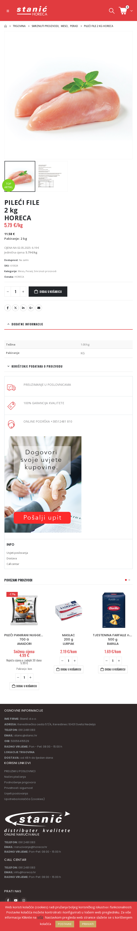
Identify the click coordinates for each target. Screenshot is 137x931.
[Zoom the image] (42, 439)
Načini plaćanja (15, 777)
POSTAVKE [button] (65, 924)
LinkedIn (23, 307)
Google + (31, 307)
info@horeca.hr (25, 872)
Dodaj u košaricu (51, 291)
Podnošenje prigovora (20, 782)
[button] (7, 11)
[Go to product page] (24, 610)
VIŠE (40, 917)
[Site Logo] (32, 11)
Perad (29, 271)
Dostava (12, 558)
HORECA (19, 276)
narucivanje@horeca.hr (30, 847)
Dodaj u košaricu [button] (26, 686)
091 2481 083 (26, 842)
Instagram (24, 900)
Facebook (7, 307)
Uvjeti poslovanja (17, 553)
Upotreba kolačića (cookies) (24, 799)
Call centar (13, 564)
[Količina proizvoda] (15, 291)
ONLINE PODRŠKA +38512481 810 (48, 421)
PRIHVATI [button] (88, 924)
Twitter (15, 307)
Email (38, 307)
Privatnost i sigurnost (18, 788)
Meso (21, 271)
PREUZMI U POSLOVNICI (19, 771)
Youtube (16, 900)
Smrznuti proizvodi (45, 271)
